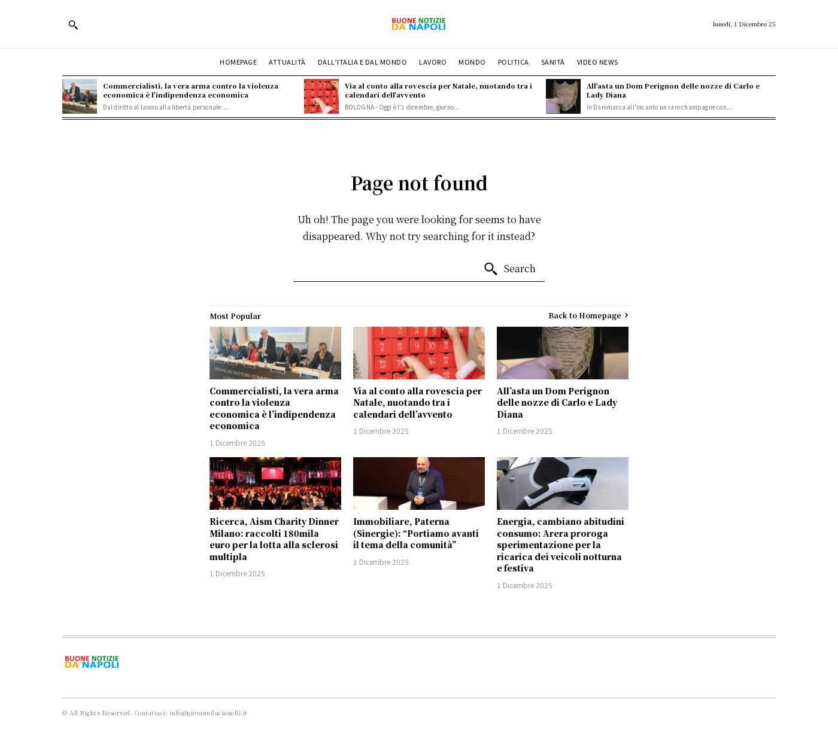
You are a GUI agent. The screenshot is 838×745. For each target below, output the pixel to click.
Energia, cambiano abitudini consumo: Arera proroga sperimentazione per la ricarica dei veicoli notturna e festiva (560, 544)
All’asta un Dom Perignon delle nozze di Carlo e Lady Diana (673, 90)
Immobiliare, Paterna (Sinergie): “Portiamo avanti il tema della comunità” (416, 533)
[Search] (509, 269)
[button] (73, 24)
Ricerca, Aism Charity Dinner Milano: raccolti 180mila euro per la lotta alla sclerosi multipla (274, 538)
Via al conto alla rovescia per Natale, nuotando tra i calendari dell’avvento (438, 90)
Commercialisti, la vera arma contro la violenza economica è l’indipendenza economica (190, 90)
